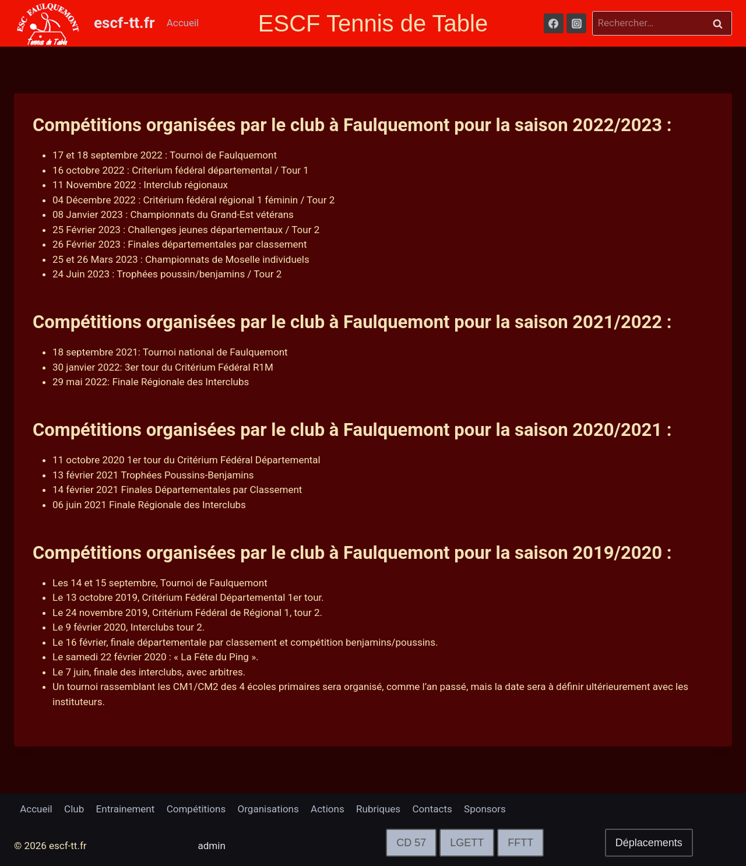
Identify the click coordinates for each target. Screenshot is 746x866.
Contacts (432, 809)
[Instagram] (576, 23)
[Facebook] (554, 23)
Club (74, 809)
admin (212, 845)
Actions (327, 809)
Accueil (183, 23)
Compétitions (196, 809)
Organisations (268, 809)
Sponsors (485, 809)
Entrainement (125, 809)
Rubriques (378, 809)
